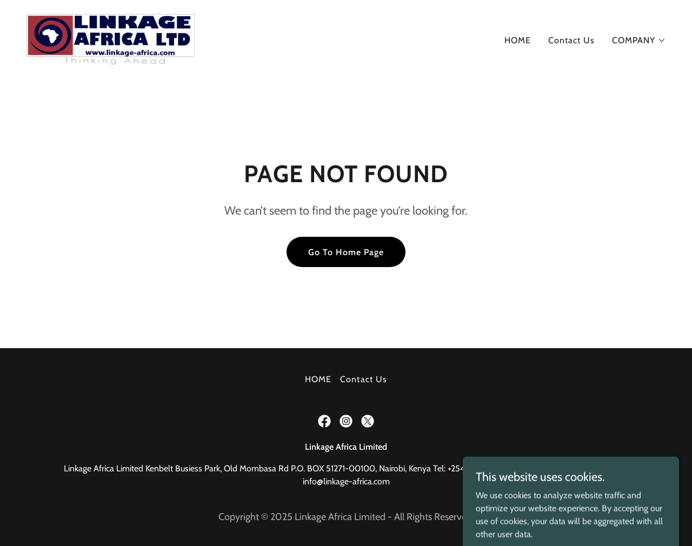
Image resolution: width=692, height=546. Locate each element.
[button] (639, 40)
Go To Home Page (346, 252)
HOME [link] (517, 40)
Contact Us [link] (571, 40)
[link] (110, 38)
